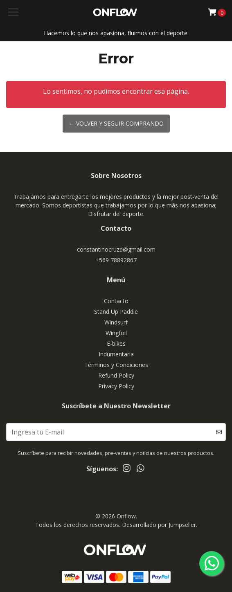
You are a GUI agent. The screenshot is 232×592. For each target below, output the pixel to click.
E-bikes (116, 343)
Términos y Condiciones (116, 365)
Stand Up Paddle (116, 311)
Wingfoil (116, 333)
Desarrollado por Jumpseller (159, 525)
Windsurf (116, 322)
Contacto (116, 301)
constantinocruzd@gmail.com (116, 249)
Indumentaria (116, 354)
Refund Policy (116, 375)
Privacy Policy (116, 386)
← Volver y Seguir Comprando (116, 123)
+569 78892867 (116, 260)
